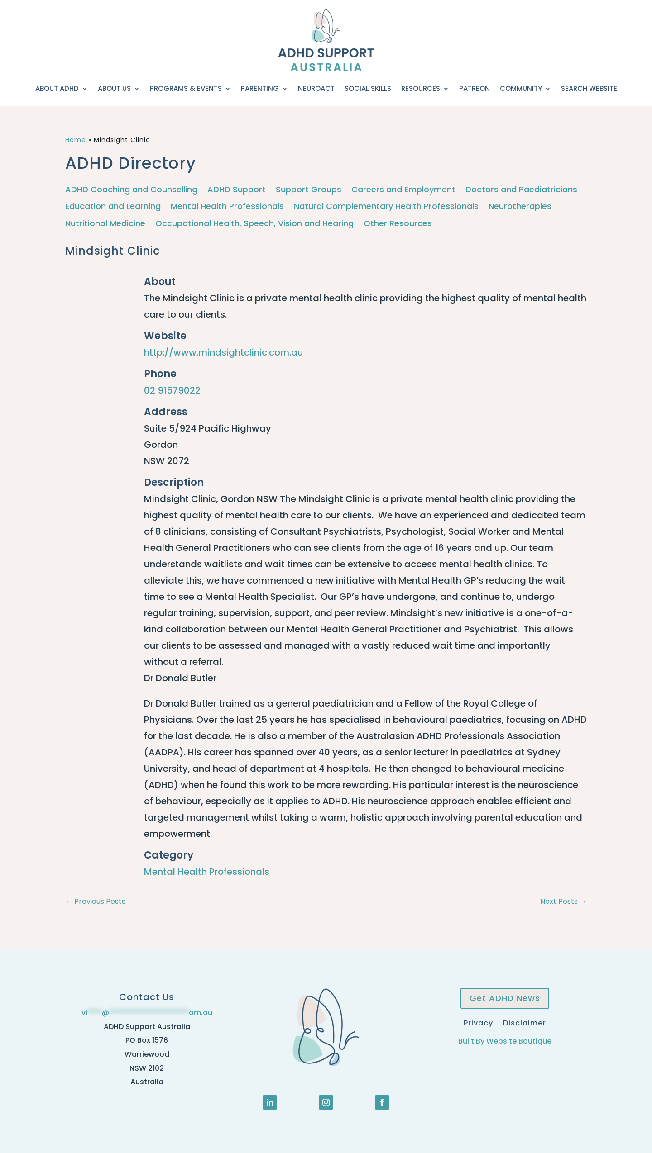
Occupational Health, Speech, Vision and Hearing (254, 223)
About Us (114, 88)
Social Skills (368, 88)
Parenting (260, 88)
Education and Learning (113, 206)
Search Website (589, 88)
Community (521, 88)
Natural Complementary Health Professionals (386, 206)
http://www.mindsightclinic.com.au (223, 352)
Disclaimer (524, 1022)
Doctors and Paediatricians (521, 190)
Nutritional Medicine (105, 223)
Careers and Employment (403, 190)
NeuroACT (316, 88)
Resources (420, 88)
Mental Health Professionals (227, 206)
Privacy (478, 1022)
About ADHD (57, 88)
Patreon (474, 88)
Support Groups (308, 190)
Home (75, 139)
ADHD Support (236, 190)
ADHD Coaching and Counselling (131, 190)
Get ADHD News (505, 998)
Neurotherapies (520, 206)
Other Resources (398, 223)
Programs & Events (186, 88)
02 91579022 (172, 390)
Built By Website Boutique (504, 1041)
